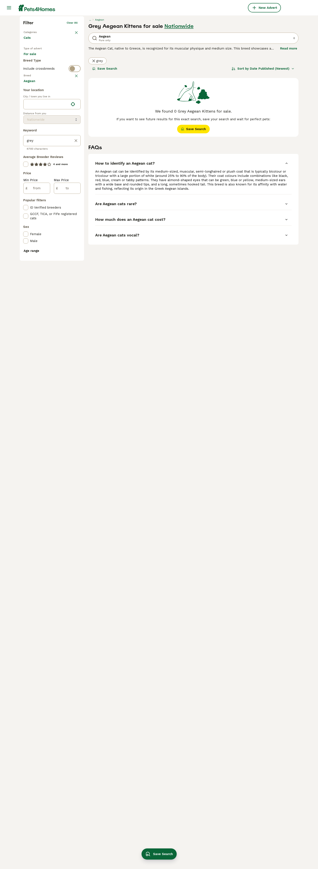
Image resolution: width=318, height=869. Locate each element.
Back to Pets (32, 97)
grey (97, 127)
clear (74, 159)
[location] (52, 273)
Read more (288, 115)
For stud (33, 135)
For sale (33, 125)
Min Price (30, 348)
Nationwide (179, 93)
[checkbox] (25, 180)
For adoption (59, 125)
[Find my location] (73, 272)
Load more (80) (39, 249)
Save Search (104, 135)
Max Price (61, 348)
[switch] (52, 151)
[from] (36, 356)
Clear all (72, 89)
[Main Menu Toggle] (9, 7)
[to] (67, 356)
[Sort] (263, 135)
